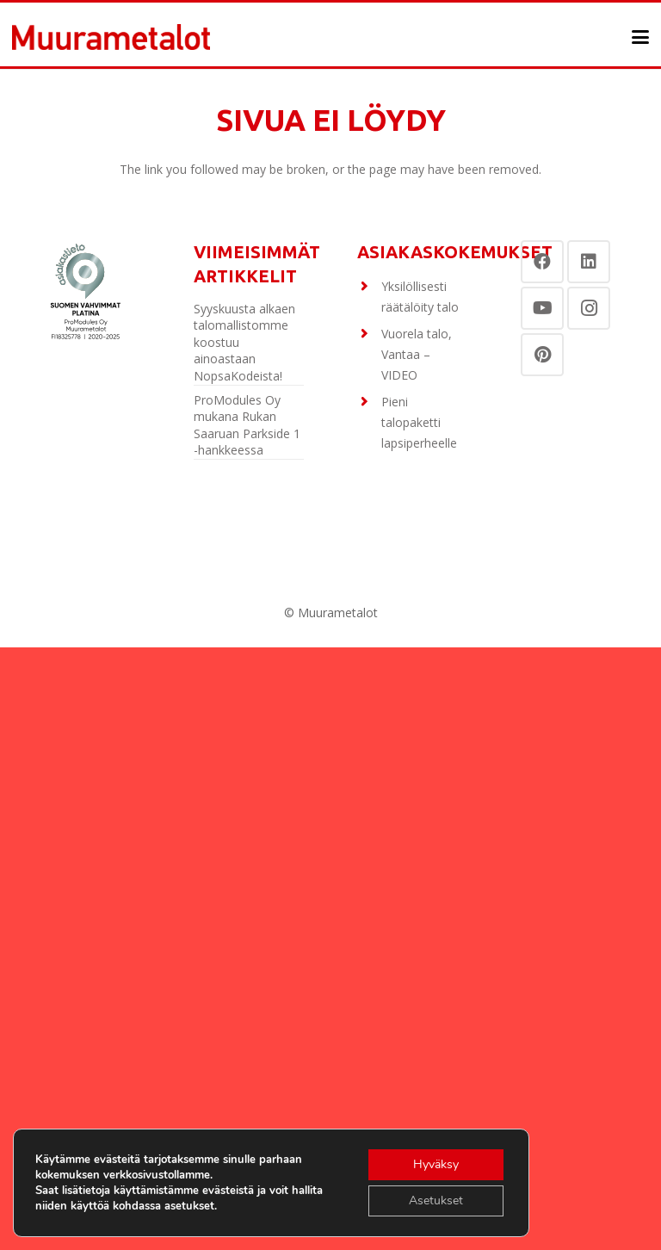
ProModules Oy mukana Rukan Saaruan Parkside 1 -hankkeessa (247, 425)
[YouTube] (542, 308)
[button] (640, 37)
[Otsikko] (111, 37)
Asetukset (436, 1200)
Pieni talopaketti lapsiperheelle (419, 422)
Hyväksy (436, 1164)
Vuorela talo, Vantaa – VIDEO (416, 354)
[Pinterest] (542, 354)
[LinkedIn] (588, 261)
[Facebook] (542, 261)
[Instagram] (588, 308)
